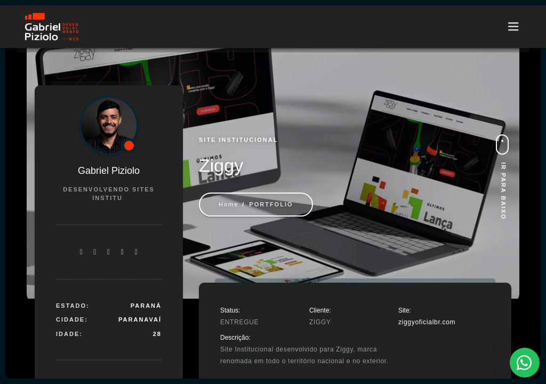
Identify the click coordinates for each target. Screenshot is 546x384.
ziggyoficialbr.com (426, 322)
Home (228, 204)
